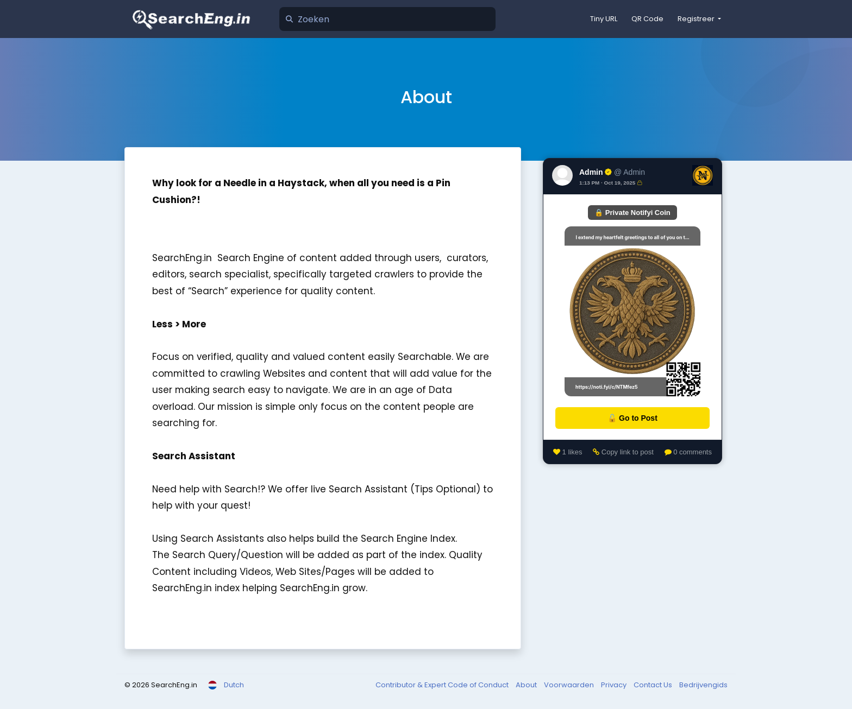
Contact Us (654, 685)
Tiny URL (603, 19)
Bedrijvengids (703, 685)
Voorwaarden (570, 685)
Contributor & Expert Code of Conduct (442, 685)
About (527, 685)
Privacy (614, 685)
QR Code (647, 19)
